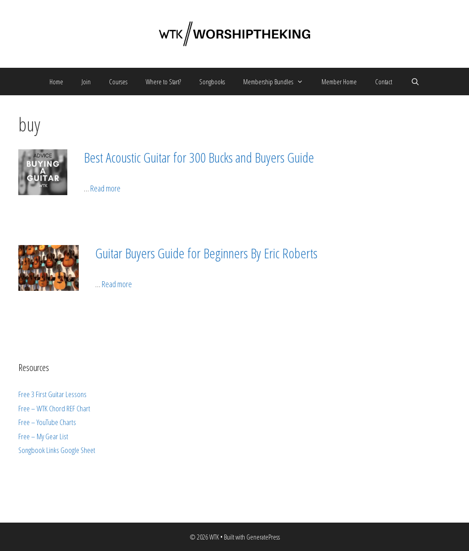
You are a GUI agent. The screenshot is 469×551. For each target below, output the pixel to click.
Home (56, 81)
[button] (302, 81)
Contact (383, 81)
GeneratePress (263, 536)
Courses (118, 81)
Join (86, 81)
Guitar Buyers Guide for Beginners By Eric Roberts (206, 253)
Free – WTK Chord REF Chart (54, 408)
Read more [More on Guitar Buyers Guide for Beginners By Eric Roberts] (117, 283)
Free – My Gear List (43, 436)
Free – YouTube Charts (47, 422)
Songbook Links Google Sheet (56, 450)
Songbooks (212, 81)
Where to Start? (163, 81)
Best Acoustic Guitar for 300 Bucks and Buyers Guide (199, 157)
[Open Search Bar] (414, 81)
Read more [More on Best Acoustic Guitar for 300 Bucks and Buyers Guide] (105, 188)
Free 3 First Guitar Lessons (52, 394)
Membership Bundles (277, 81)
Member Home (339, 81)
